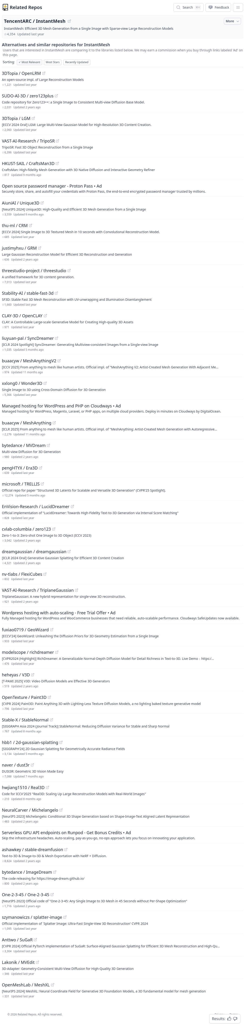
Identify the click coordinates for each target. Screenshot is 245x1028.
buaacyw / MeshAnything (26, 423)
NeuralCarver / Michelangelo (30, 810)
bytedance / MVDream (24, 445)
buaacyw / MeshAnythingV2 (29, 361)
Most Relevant (29, 62)
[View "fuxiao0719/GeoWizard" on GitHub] (52, 629)
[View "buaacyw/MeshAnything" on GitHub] (54, 423)
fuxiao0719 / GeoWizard (25, 629)
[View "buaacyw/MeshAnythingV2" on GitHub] (59, 361)
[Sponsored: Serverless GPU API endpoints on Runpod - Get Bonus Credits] (122, 834)
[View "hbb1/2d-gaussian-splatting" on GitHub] (61, 742)
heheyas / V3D (16, 675)
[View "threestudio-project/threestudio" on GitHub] (69, 270)
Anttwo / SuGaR (17, 939)
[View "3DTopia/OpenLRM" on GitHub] (44, 73)
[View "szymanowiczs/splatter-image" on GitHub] (65, 917)
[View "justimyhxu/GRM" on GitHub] (39, 248)
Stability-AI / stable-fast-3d (28, 293)
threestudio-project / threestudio (34, 270)
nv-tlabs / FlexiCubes (22, 574)
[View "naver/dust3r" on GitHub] (32, 765)
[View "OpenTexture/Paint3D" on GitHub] (49, 697)
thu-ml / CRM (15, 225)
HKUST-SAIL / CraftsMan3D (28, 163)
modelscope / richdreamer (28, 652)
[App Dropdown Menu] (238, 7)
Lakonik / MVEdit (18, 962)
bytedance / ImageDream (27, 872)
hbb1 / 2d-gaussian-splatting (30, 742)
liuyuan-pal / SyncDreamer (28, 338)
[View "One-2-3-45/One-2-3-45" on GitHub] (52, 894)
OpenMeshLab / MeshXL (26, 985)
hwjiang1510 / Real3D (23, 787)
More (233, 21)
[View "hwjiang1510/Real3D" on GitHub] (47, 787)
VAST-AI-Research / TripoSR (28, 141)
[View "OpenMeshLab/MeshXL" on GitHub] (52, 985)
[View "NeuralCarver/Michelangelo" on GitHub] (61, 810)
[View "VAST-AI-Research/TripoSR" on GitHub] (57, 141)
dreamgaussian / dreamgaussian (34, 551)
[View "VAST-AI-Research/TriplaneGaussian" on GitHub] (76, 590)
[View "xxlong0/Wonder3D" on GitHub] (45, 383)
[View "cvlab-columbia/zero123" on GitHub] (54, 529)
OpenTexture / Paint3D (24, 697)
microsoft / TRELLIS (21, 484)
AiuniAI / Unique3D (20, 203)
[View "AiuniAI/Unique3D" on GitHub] (42, 203)
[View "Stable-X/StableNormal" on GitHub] (51, 720)
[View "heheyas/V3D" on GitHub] (32, 675)
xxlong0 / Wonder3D (22, 383)
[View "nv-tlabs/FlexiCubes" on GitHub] (45, 574)
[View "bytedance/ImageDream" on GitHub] (55, 872)
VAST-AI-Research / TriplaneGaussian (38, 590)
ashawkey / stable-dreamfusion (32, 849)
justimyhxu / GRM (19, 248)
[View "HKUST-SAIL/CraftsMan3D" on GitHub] (57, 163)
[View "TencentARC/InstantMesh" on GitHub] (69, 21)
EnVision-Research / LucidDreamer (36, 506)
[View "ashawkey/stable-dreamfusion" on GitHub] (66, 849)
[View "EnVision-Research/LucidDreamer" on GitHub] (72, 506)
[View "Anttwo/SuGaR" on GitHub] (35, 940)
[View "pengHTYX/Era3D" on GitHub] (40, 468)
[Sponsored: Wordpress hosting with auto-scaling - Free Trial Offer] (122, 615)
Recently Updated (76, 62)
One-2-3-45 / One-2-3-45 (25, 894)
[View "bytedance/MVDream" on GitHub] (48, 445)
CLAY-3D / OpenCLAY (22, 315)
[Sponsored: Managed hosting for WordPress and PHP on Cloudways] (122, 408)
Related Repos (26, 7)
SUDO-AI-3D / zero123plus (28, 96)
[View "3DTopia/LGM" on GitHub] (33, 118)
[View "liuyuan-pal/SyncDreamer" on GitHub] (56, 338)
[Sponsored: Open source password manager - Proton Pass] (122, 188)
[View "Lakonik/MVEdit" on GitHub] (37, 962)
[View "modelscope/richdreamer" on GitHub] (57, 652)
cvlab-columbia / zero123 (26, 529)
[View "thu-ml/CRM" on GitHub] (30, 225)
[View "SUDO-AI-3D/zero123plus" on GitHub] (56, 96)
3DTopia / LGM (16, 118)
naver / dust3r (16, 765)
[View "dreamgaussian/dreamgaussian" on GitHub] (69, 551)
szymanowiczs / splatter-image (32, 917)
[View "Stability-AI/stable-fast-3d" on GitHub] (56, 293)
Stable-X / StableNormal (25, 720)
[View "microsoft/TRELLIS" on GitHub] (42, 484)
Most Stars (53, 62)
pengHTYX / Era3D (20, 468)
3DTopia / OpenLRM (21, 73)
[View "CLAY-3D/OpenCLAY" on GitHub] (45, 315)
